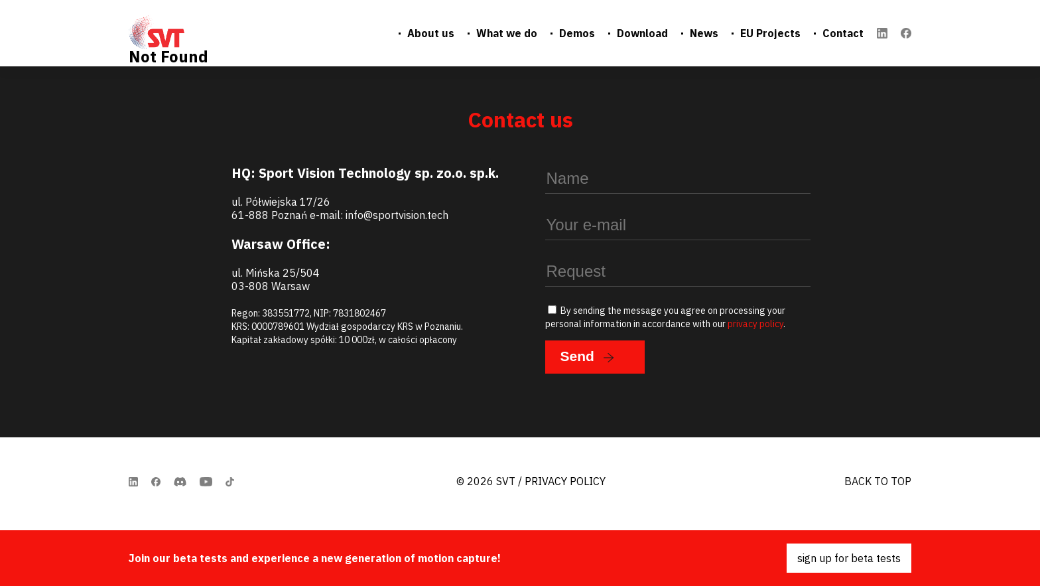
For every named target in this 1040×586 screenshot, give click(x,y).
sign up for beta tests (849, 558)
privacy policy (755, 324)
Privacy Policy (565, 481)
